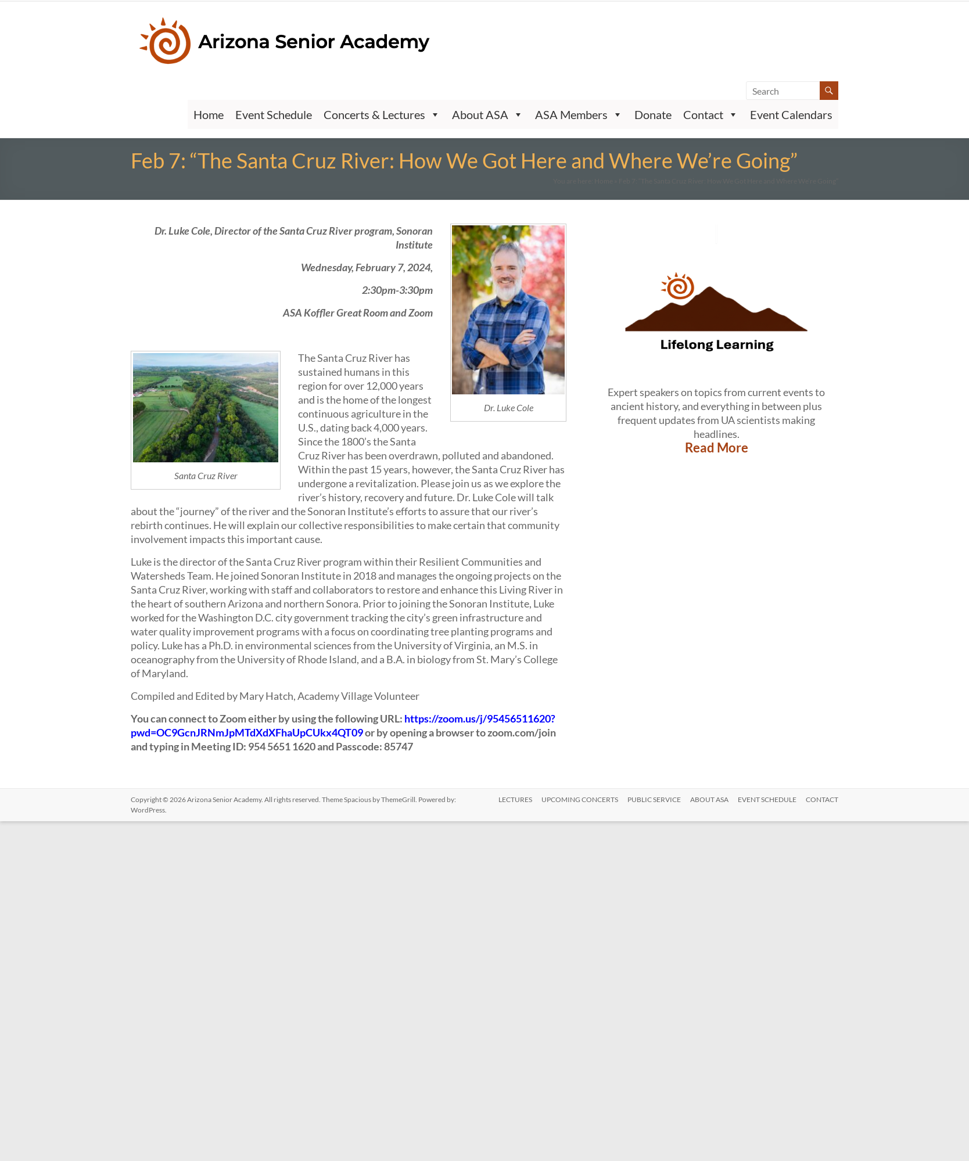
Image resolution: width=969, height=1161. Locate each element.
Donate (653, 114)
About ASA (487, 114)
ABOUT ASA (709, 799)
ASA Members (579, 114)
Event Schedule (273, 114)
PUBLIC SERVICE (654, 799)
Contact (710, 114)
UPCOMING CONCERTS (580, 799)
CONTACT (822, 799)
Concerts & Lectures (382, 114)
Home (208, 114)
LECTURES (516, 799)
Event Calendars (791, 114)
